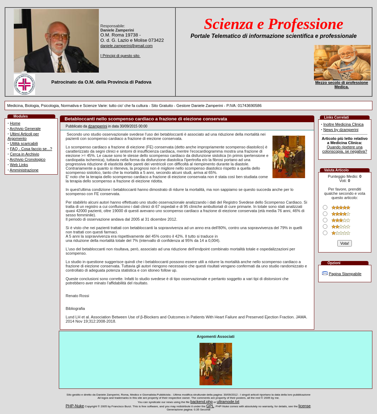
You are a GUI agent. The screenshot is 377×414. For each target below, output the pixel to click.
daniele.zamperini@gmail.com (126, 46)
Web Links (19, 165)
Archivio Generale (25, 128)
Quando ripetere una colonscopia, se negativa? (344, 149)
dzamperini (97, 126)
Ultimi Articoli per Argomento (23, 136)
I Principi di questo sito (120, 55)
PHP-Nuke (75, 406)
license (304, 406)
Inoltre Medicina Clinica (343, 124)
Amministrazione (24, 170)
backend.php (201, 401)
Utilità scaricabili (24, 143)
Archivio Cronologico (27, 159)
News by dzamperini (340, 129)
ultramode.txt (228, 401)
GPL (210, 406)
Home (15, 123)
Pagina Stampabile (345, 274)
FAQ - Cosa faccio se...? (31, 149)
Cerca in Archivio (24, 154)
